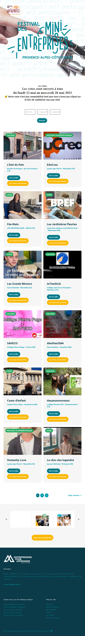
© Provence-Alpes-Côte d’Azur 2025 (18, 631)
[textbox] (42, 112)
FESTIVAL (49, 604)
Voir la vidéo (13, 178)
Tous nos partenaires (42, 538)
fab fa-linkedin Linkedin (13, 610)
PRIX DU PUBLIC (52, 607)
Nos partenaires (52, 618)
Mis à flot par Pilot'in (43, 631)
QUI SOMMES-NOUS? (51, 611)
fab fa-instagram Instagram (15, 607)
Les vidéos (50, 615)
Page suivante (74, 495)
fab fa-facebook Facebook (14, 604)
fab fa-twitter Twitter (12, 612)
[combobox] (42, 112)
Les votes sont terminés (18, 183)
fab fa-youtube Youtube (13, 615)
